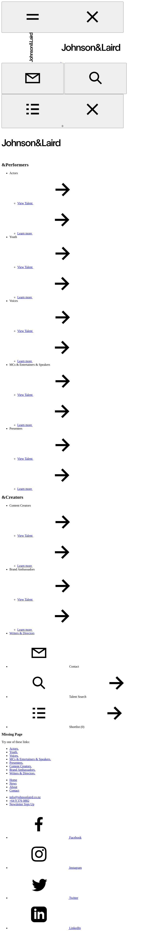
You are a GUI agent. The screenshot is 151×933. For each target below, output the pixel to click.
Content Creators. (20, 766)
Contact (14, 790)
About (13, 787)
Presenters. (16, 762)
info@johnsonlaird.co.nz (25, 797)
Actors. (14, 748)
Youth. (13, 752)
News (13, 783)
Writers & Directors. (22, 773)
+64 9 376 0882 (19, 800)
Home (13, 780)
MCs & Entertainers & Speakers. (30, 759)
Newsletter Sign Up (21, 804)
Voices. (13, 755)
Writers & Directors (21, 633)
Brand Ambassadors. (22, 769)
